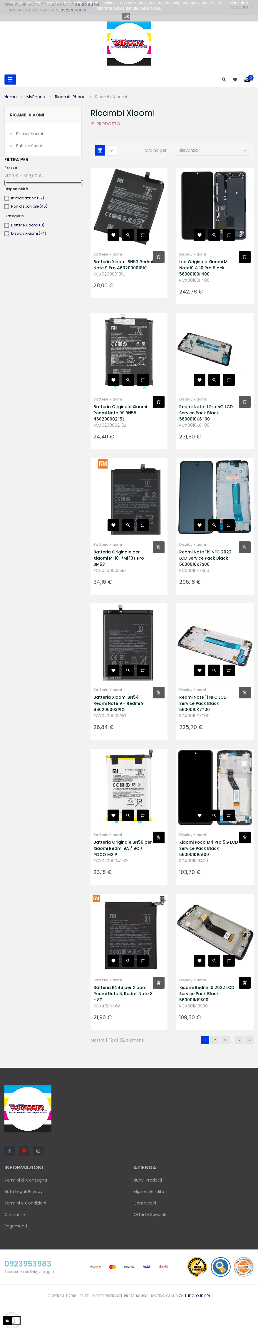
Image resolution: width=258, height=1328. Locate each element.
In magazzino (27, 198)
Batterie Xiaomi (29, 145)
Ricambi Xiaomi (27, 115)
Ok (126, 16)
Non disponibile (29, 206)
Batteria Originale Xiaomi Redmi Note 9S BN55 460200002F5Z (120, 413)
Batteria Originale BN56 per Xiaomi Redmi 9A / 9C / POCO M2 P (122, 848)
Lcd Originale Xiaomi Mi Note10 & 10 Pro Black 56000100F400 (203, 268)
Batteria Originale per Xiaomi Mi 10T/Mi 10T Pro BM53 (118, 558)
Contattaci (144, 1203)
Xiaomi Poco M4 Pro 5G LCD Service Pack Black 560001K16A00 (208, 848)
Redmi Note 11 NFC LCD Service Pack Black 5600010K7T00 (203, 703)
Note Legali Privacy (23, 1191)
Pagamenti (15, 1226)
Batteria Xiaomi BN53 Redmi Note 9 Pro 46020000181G (123, 265)
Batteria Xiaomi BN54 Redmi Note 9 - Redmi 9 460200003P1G (118, 703)
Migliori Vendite (148, 1191)
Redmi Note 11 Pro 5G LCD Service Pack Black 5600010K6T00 (206, 413)
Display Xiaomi (29, 133)
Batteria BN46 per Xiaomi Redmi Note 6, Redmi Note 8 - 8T (123, 994)
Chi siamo (14, 1214)
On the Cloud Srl (194, 1295)
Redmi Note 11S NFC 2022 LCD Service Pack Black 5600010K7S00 (205, 558)
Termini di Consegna (25, 1180)
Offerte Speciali (149, 1214)
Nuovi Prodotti (147, 1180)
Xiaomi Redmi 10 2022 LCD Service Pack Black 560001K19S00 (206, 994)
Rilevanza (213, 150)
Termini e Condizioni (25, 1203)
